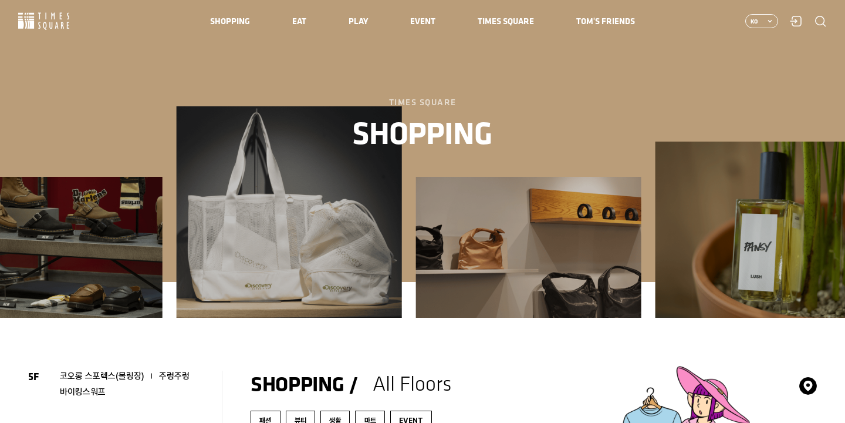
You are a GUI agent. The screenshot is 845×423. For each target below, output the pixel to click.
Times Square (44, 21)
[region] (422, 211)
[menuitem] (230, 21)
